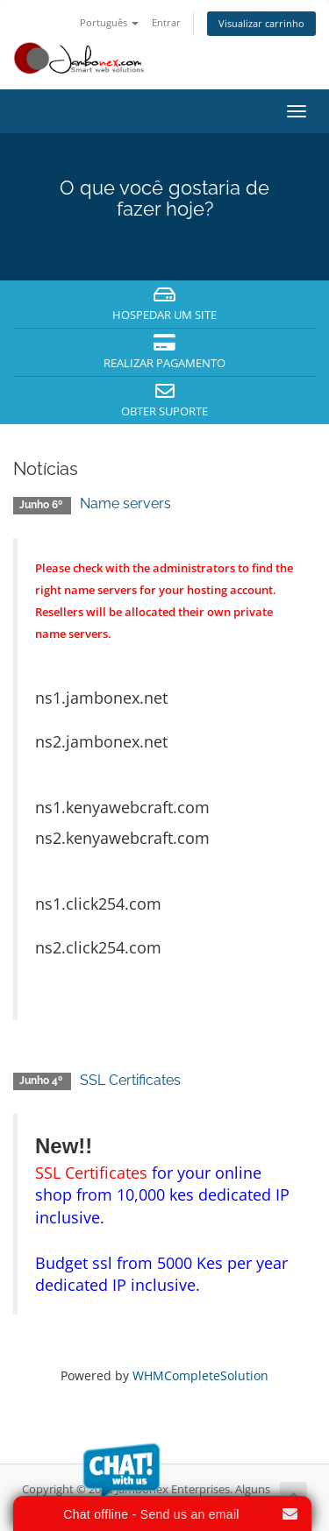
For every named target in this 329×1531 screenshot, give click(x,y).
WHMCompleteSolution (200, 1375)
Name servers (125, 503)
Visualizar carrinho (261, 23)
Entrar (166, 22)
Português (109, 22)
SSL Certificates (130, 1080)
